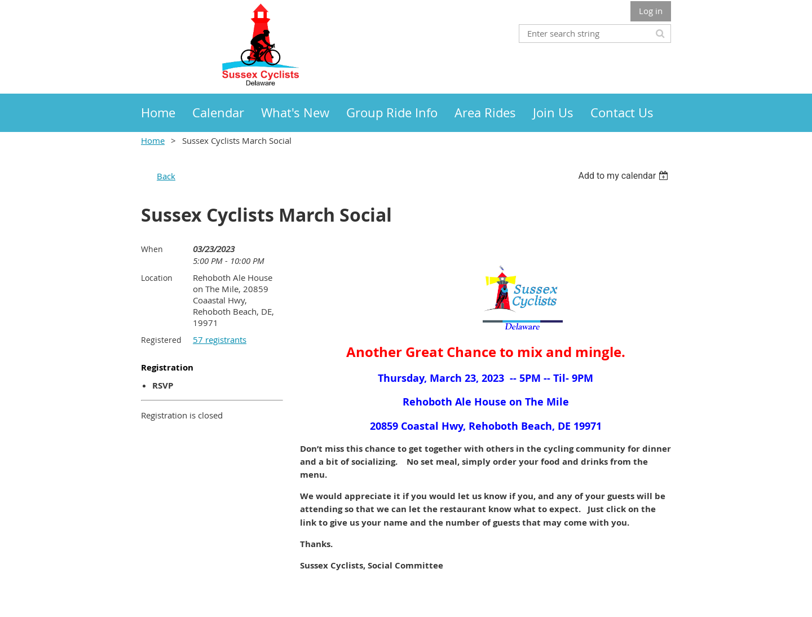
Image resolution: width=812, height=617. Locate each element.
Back (166, 176)
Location (157, 277)
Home (153, 140)
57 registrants (219, 339)
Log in (651, 10)
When (152, 249)
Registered (161, 339)
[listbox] (624, 176)
